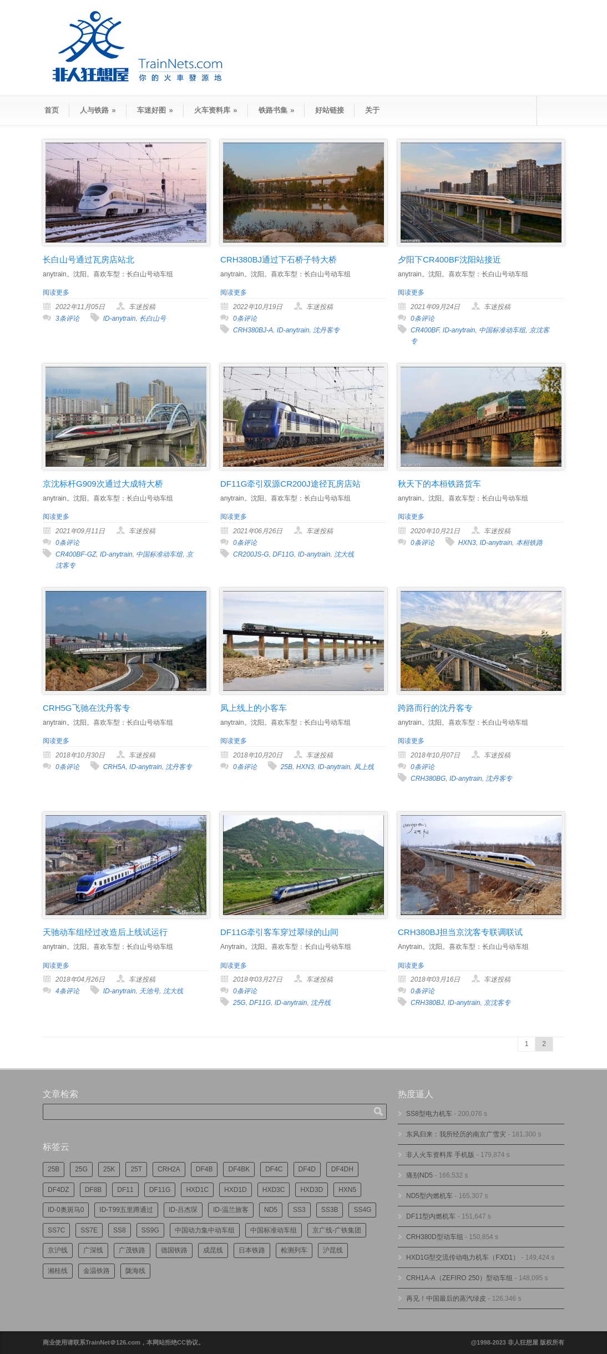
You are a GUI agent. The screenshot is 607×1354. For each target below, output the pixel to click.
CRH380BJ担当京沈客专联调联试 (460, 932)
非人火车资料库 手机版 (440, 1155)
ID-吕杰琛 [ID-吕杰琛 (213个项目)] (183, 1210)
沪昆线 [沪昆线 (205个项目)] (333, 1250)
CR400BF (425, 330)
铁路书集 (277, 110)
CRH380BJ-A (253, 330)
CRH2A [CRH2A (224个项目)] (169, 1169)
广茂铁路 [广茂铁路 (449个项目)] (132, 1250)
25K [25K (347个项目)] (109, 1169)
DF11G (283, 554)
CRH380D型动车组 (434, 1237)
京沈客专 (497, 1003)
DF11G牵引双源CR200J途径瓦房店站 (290, 483)
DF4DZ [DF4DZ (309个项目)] (58, 1190)
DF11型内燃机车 (431, 1216)
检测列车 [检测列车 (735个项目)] (294, 1250)
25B (286, 767)
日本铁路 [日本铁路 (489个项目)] (252, 1250)
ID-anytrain (119, 318)
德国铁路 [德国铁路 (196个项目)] (174, 1250)
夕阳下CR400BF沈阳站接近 (449, 259)
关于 (372, 110)
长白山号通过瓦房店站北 (88, 259)
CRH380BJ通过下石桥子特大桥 (278, 259)
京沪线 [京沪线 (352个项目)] (58, 1250)
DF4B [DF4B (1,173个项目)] (204, 1169)
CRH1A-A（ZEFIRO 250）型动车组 (459, 1278)
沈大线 (344, 554)
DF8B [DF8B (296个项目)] (93, 1190)
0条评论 (245, 318)
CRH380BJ (427, 1003)
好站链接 (329, 110)
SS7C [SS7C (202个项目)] (56, 1230)
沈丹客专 (326, 330)
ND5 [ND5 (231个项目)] (270, 1210)
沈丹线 (321, 1003)
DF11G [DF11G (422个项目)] (160, 1190)
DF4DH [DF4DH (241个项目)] (342, 1169)
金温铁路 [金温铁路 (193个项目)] (96, 1271)
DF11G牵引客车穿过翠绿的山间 (279, 932)
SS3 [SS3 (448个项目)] (299, 1210)
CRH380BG (428, 778)
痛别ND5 (419, 1175)
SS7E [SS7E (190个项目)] (89, 1230)
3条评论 (67, 318)
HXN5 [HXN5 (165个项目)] (347, 1190)
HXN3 (467, 543)
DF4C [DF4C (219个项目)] (273, 1169)
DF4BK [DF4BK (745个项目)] (239, 1169)
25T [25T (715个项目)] (136, 1169)
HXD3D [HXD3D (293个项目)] (311, 1190)
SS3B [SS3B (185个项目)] (329, 1210)
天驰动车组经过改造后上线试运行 (105, 932)
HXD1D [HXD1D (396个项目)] (235, 1190)
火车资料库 (215, 110)
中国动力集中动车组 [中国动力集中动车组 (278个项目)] (205, 1230)
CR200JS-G (251, 554)
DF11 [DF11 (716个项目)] (125, 1190)
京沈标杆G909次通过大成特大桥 (103, 483)
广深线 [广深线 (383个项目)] (93, 1250)
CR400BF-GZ (75, 554)
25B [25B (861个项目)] (53, 1169)
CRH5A (114, 767)
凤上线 (364, 767)
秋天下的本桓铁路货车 (439, 483)
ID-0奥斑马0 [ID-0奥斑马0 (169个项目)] (66, 1210)
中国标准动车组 (502, 330)
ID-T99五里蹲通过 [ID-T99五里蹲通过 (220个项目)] (126, 1210)
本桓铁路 (529, 543)
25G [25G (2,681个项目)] (81, 1169)
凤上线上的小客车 (253, 708)
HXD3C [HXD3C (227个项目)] (273, 1190)
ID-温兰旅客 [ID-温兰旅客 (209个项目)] (231, 1210)
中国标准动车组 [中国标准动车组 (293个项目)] (273, 1230)
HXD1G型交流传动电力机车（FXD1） (462, 1257)
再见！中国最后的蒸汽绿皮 (446, 1298)
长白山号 (152, 318)
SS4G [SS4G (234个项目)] (362, 1210)
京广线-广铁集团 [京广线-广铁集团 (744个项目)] (336, 1230)
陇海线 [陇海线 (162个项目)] (135, 1271)
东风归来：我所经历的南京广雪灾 (456, 1134)
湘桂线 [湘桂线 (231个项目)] (58, 1271)
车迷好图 (155, 110)
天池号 (149, 991)
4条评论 (67, 991)
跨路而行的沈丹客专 (435, 708)
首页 (51, 110)
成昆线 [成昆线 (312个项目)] (213, 1250)
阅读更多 (56, 292)
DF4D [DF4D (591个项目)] (307, 1169)
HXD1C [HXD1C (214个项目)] (197, 1190)
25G (239, 1003)
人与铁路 (98, 110)
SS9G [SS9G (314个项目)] (150, 1230)
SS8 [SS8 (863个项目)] (119, 1230)
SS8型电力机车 (429, 1114)
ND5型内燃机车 (429, 1196)
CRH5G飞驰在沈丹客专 (86, 708)
